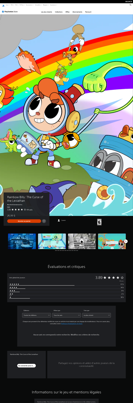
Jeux (7, 5)
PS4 (16, 5)
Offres (67, 10)
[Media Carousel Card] (22, 239)
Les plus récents (46, 10)
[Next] (126, 239)
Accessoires (29, 5)
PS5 (12, 5)
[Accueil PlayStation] (3, 5)
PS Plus (21, 5)
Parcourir (88, 10)
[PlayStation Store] (10, 9)
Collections (58, 10)
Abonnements (77, 10)
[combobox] (36, 313)
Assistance (53, 5)
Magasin (45, 5)
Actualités (37, 5)
